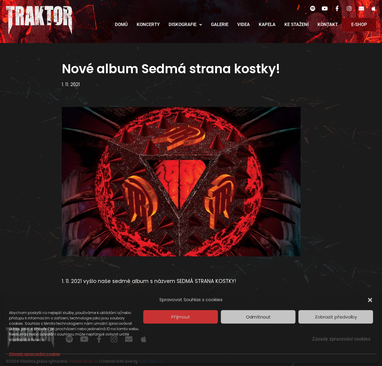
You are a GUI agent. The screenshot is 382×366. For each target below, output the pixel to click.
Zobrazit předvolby (336, 317)
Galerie (219, 24)
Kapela (267, 24)
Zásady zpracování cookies (34, 353)
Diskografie (185, 24)
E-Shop (359, 24)
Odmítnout (258, 317)
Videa (243, 24)
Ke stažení (296, 24)
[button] (370, 300)
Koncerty (148, 24)
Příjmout (180, 317)
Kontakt (328, 24)
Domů (121, 24)
